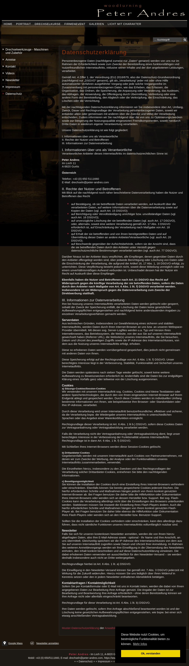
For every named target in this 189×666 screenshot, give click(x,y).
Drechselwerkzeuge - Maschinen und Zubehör (27, 51)
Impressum (13, 87)
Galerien (96, 23)
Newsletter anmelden (47, 643)
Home (8, 23)
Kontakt (11, 66)
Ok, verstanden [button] (150, 653)
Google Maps (15, 643)
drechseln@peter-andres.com (86, 658)
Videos (10, 73)
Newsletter (13, 80)
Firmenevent (74, 23)
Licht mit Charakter (124, 23)
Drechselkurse (48, 23)
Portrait (23, 23)
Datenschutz (14, 93)
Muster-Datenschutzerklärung (80, 627)
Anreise (11, 59)
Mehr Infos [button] (140, 644)
